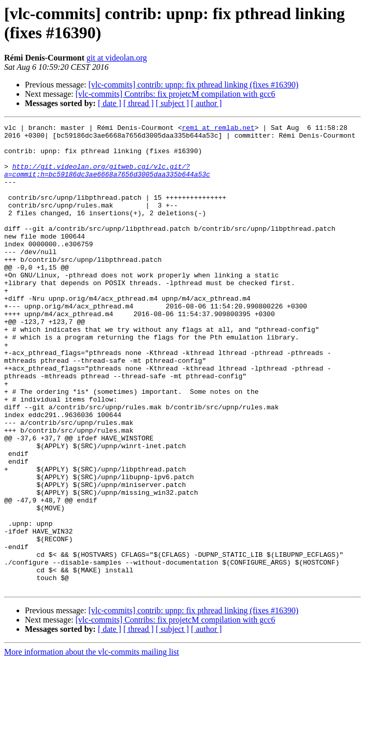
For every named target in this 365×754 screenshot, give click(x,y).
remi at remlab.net (218, 129)
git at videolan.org (116, 57)
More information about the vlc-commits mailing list (91, 745)
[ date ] (109, 103)
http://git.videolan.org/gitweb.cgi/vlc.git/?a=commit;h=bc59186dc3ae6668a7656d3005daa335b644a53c (107, 180)
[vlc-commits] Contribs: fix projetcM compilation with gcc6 (175, 94)
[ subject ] (172, 103)
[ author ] (206, 103)
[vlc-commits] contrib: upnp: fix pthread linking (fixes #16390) (194, 84)
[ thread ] (138, 103)
